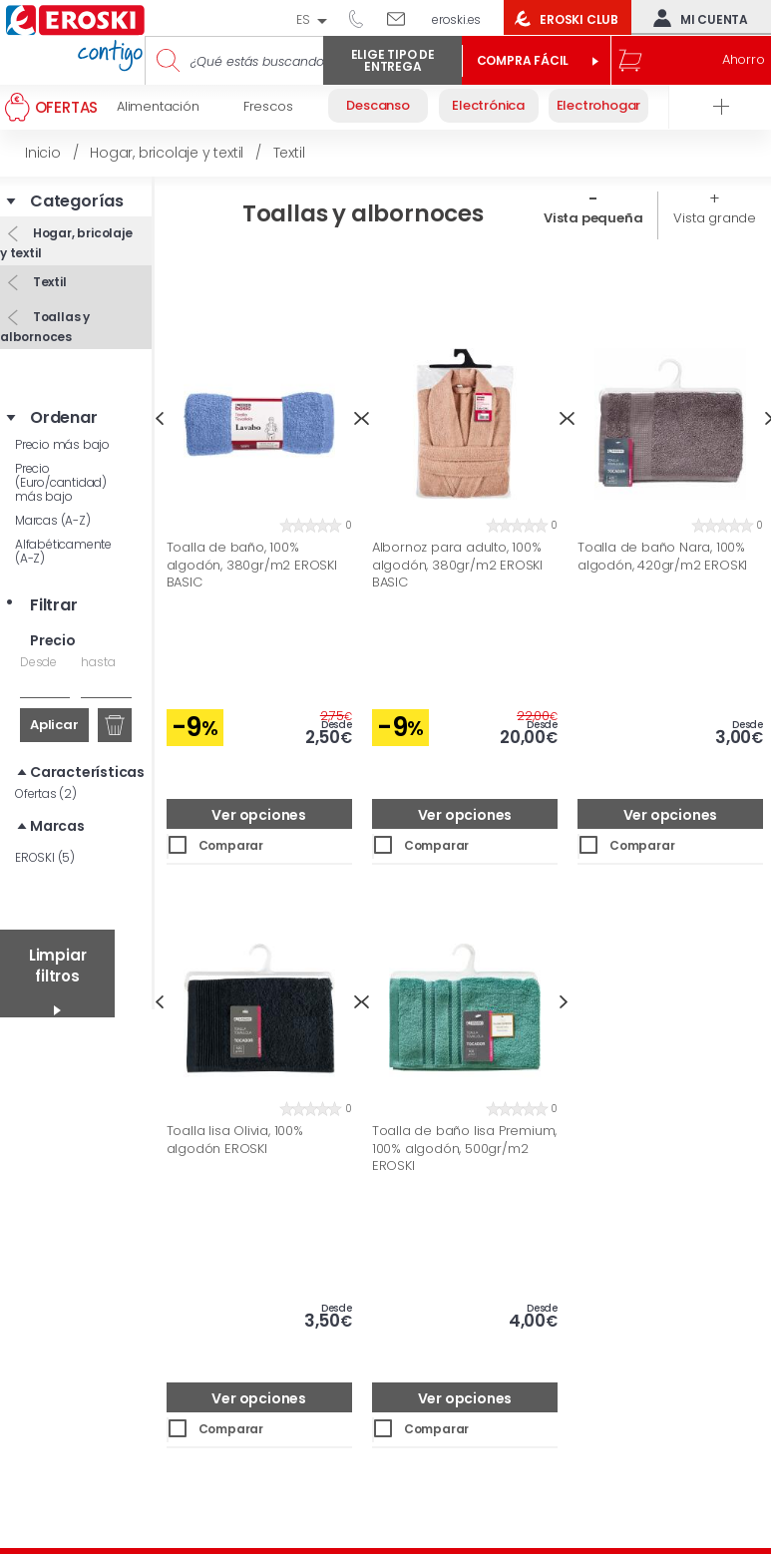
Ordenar (64, 418)
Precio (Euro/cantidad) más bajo (61, 482)
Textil (48, 281)
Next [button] (564, 1001)
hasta (98, 661)
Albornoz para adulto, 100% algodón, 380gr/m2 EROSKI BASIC (457, 565)
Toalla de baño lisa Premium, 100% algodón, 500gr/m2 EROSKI (464, 1148)
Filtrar (54, 605)
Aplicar (54, 724)
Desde (38, 661)
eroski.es (456, 19)
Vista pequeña (593, 217)
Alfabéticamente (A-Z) (63, 551)
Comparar (230, 845)
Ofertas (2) (46, 793)
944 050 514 (363, 18)
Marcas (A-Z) (53, 520)
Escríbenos (403, 18)
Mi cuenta (696, 18)
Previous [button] (159, 418)
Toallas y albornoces (45, 326)
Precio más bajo (62, 444)
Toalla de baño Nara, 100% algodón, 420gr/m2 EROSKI (662, 556)
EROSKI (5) (45, 857)
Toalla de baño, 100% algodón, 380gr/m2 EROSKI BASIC (252, 565)
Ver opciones (258, 815)
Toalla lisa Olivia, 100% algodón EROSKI (235, 1139)
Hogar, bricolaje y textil (66, 242)
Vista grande (714, 217)
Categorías (77, 201)
